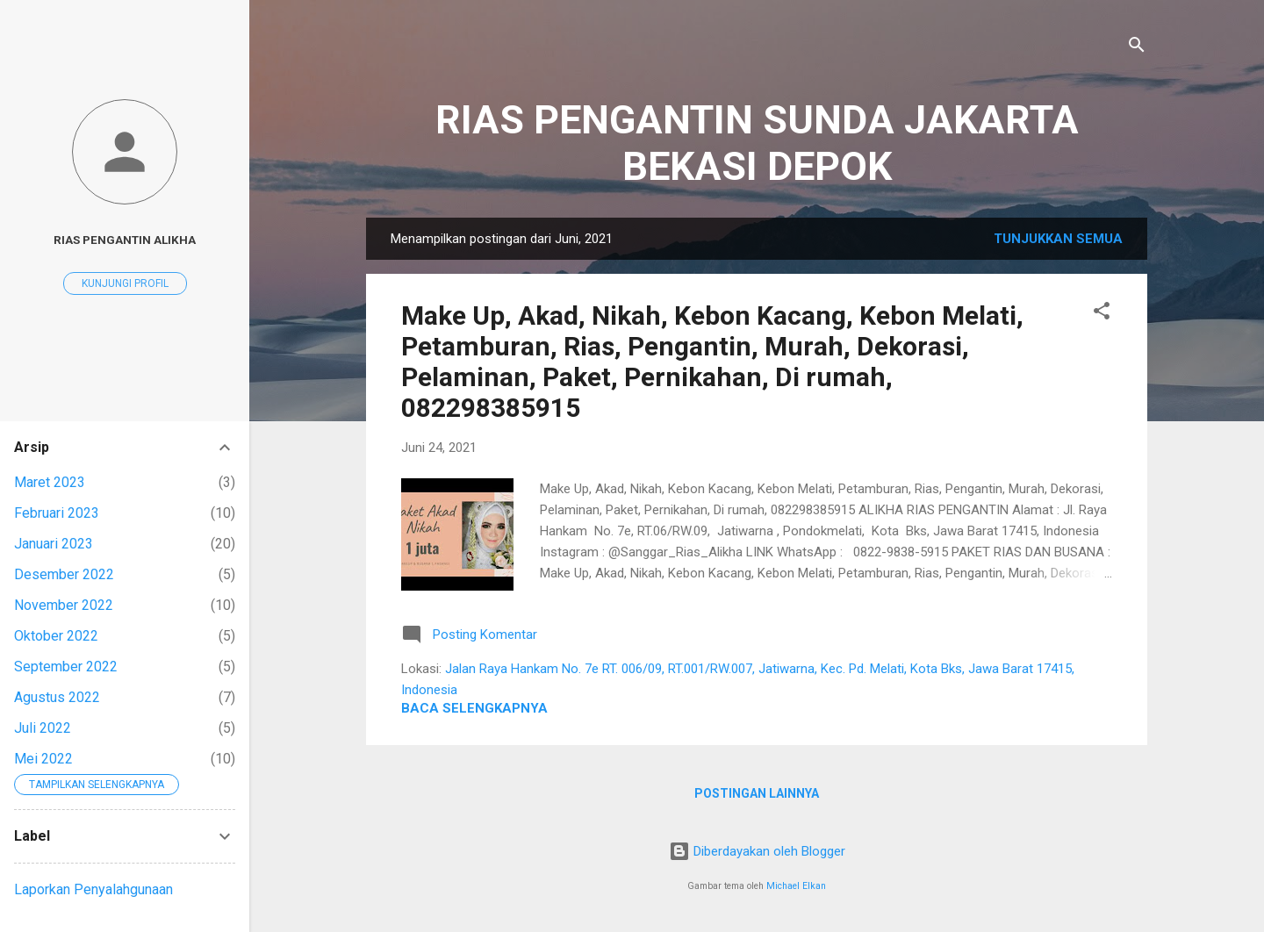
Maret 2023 (49, 482)
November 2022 (63, 605)
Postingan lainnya (756, 793)
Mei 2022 (43, 758)
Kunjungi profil (125, 283)
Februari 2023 (56, 513)
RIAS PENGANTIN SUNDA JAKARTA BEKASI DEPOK (757, 143)
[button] (1101, 313)
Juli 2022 (42, 728)
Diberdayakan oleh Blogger (757, 851)
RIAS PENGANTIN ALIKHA (125, 240)
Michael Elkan (796, 886)
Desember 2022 (64, 574)
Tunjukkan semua (1058, 239)
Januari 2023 (53, 543)
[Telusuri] (1136, 48)
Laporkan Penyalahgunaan (93, 889)
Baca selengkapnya (474, 708)
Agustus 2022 (57, 697)
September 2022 (66, 666)
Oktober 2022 (56, 635)
